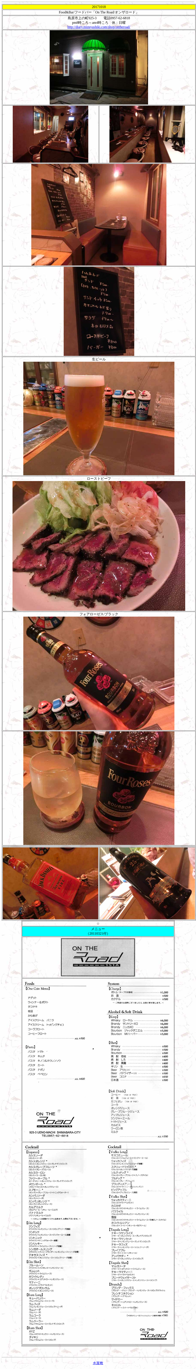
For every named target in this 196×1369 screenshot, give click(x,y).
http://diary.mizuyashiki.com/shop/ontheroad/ (98, 27)
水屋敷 (98, 1363)
